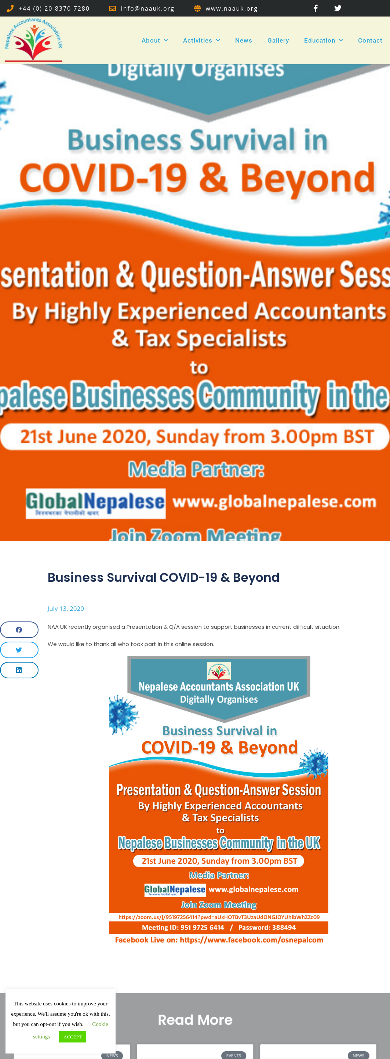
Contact (370, 40)
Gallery (278, 40)
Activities (201, 40)
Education (323, 40)
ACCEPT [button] (72, 1037)
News (243, 40)
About (155, 40)
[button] (19, 629)
